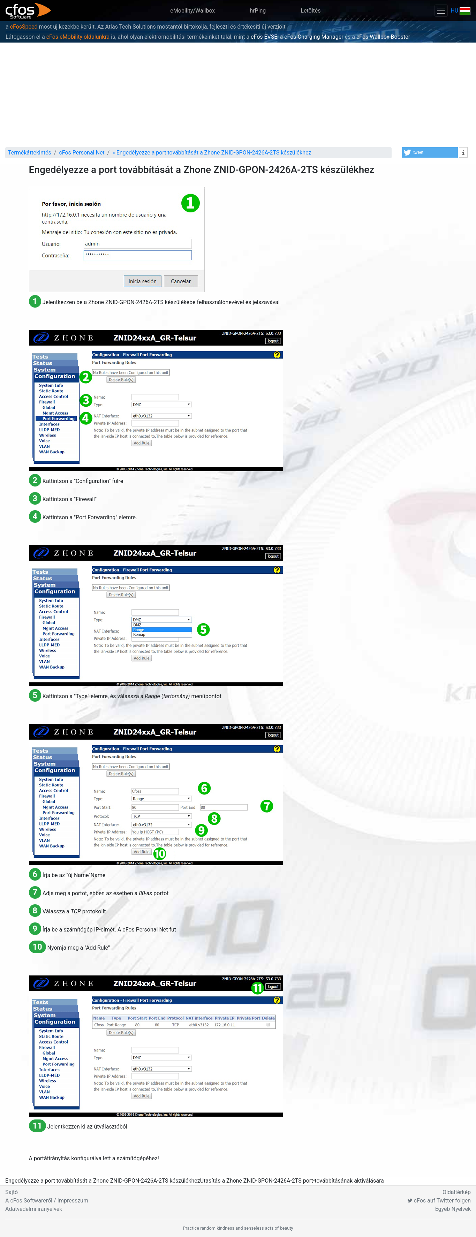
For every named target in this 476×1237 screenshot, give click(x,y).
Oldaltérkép (457, 1192)
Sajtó (11, 1192)
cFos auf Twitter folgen (439, 1200)
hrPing (258, 10)
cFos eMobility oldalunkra (78, 36)
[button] (430, 152)
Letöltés (310, 10)
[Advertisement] (238, 95)
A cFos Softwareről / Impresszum (46, 1200)
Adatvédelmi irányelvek (33, 1209)
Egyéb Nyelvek (453, 1209)
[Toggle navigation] (441, 11)
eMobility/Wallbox (192, 10)
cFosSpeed (24, 26)
